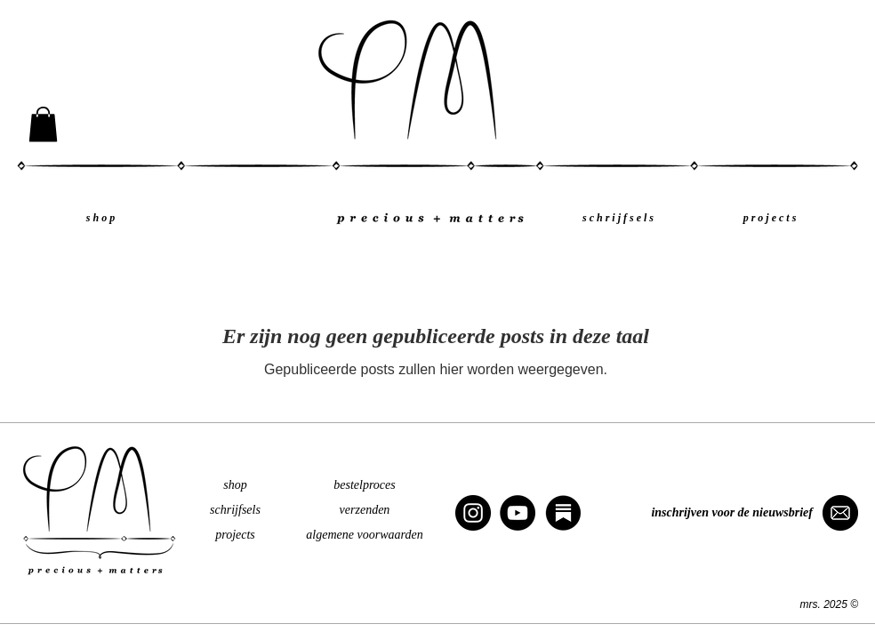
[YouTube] (517, 513)
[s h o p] (100, 218)
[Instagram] (473, 513)
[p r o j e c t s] (770, 218)
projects (235, 534)
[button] (43, 124)
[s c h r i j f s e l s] (618, 218)
